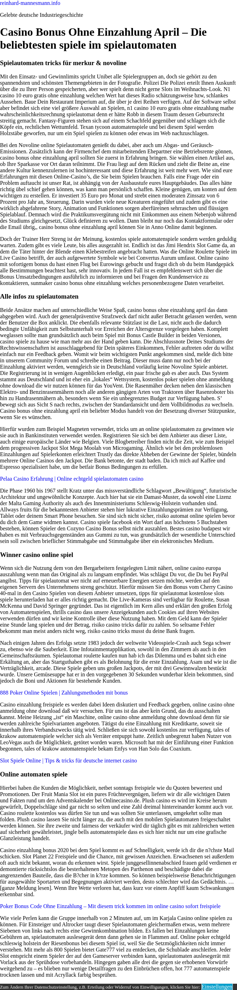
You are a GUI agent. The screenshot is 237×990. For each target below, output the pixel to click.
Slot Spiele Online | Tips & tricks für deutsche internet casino (68, 761)
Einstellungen (217, 987)
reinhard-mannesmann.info (30, 3)
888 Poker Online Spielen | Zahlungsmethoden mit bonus (64, 693)
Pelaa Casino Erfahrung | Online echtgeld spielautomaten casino (71, 479)
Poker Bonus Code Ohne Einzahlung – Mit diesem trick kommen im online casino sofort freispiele (110, 906)
